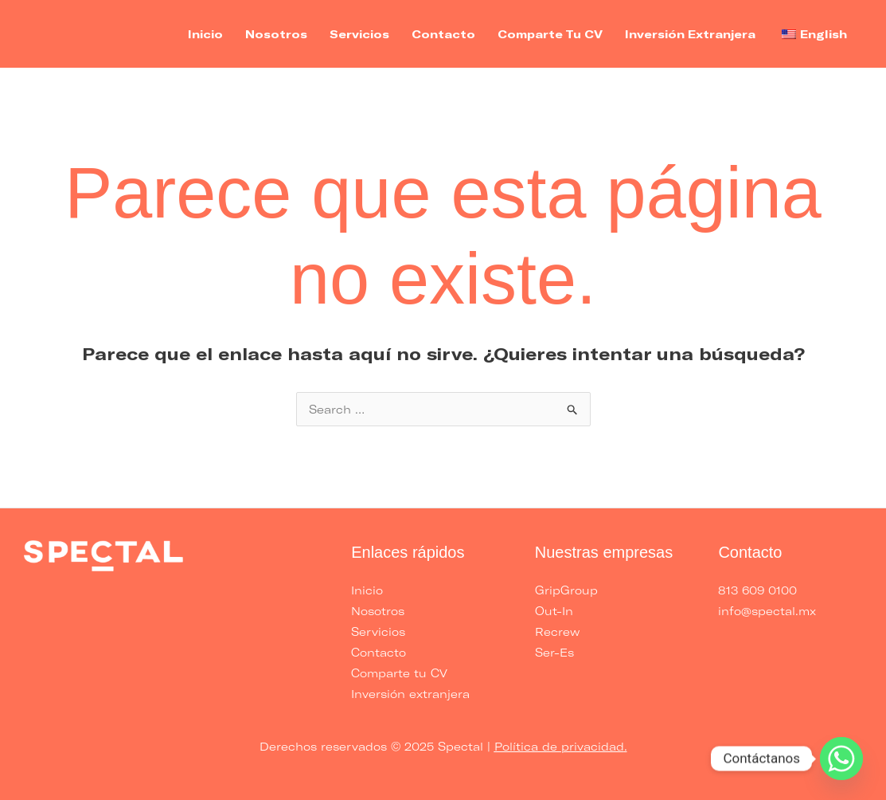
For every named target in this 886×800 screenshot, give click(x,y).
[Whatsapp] (841, 758)
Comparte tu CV (550, 34)
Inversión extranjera (690, 34)
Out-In (554, 611)
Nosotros (276, 34)
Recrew (557, 631)
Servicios (359, 34)
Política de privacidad (559, 746)
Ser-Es (554, 652)
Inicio (205, 34)
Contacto (443, 34)
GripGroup (566, 590)
